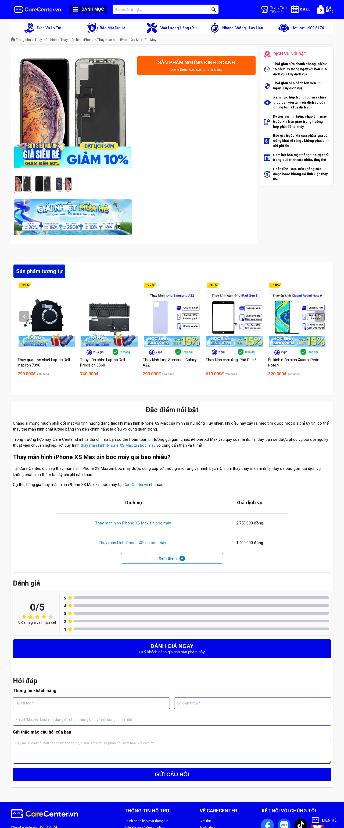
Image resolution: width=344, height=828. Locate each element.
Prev (24, 317)
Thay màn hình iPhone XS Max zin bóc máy (133, 523)
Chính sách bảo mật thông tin (146, 821)
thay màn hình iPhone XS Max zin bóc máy (117, 445)
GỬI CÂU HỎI (172, 774)
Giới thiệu (206, 821)
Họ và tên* (24, 703)
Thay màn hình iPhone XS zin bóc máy (133, 542)
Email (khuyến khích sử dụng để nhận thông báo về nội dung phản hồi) (74, 719)
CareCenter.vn (135, 484)
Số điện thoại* (188, 703)
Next (319, 317)
